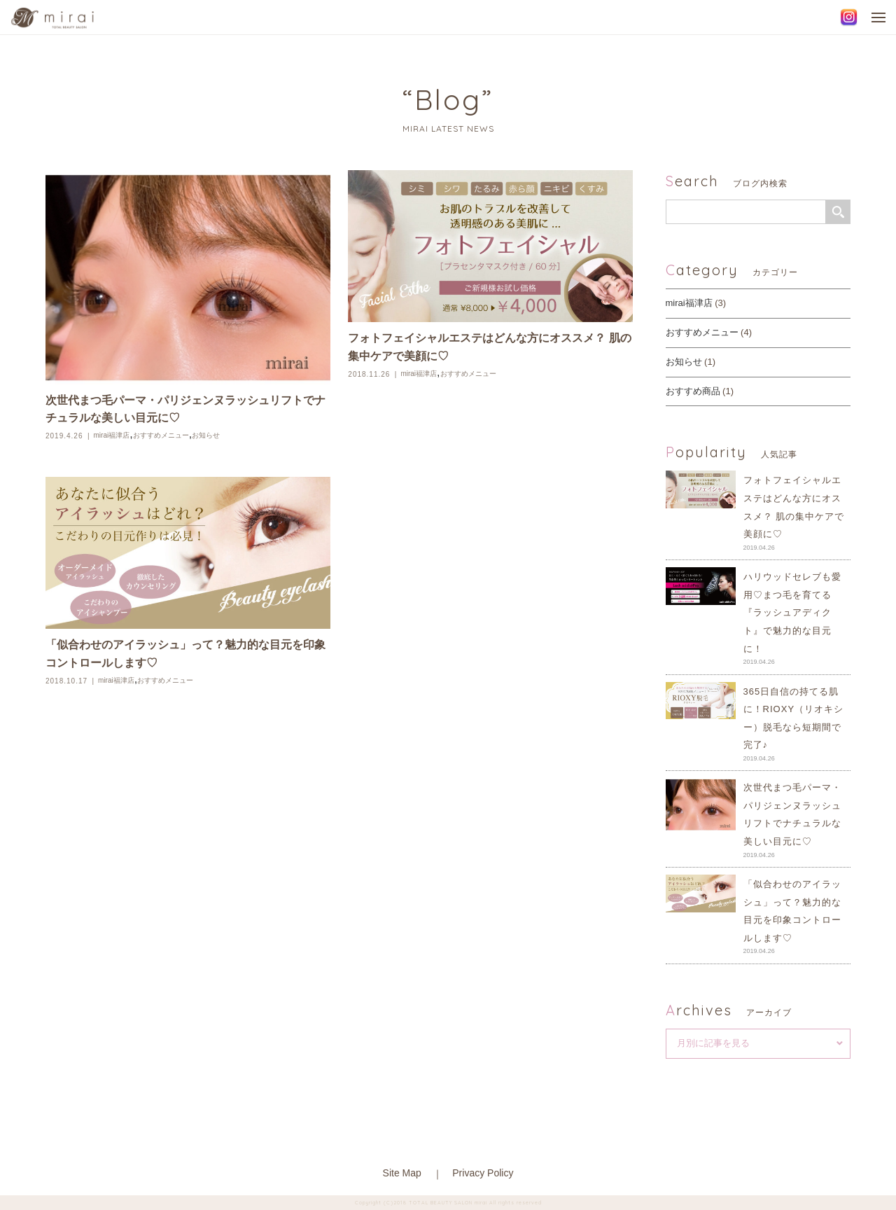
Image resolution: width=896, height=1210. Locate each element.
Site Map (402, 1172)
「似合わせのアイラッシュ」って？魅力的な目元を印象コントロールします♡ (186, 654)
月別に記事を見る (713, 1043)
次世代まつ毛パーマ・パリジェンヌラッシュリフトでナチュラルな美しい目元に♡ (186, 409)
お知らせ (206, 435)
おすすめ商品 (693, 391)
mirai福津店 (112, 435)
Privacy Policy (482, 1172)
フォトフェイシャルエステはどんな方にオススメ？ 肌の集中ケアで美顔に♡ (489, 347)
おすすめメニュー (161, 435)
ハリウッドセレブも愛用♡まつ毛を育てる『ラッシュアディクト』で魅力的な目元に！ (792, 612)
